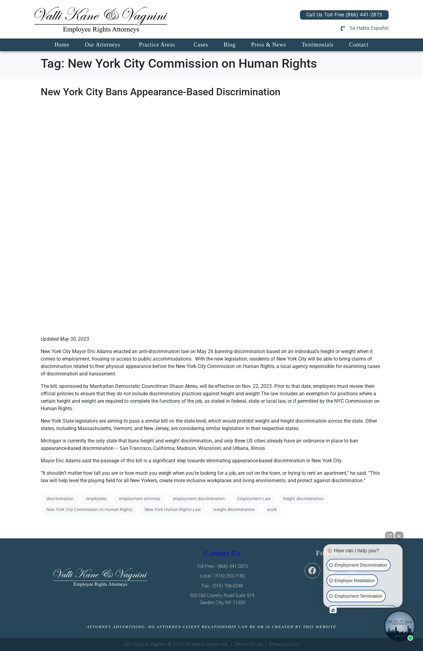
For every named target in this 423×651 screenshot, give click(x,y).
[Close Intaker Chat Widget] (399, 536)
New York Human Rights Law (173, 509)
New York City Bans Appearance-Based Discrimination (160, 92)
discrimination (60, 498)
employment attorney (139, 498)
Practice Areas (157, 45)
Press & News (268, 45)
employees (96, 498)
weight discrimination (234, 509)
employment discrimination (199, 498)
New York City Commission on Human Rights (89, 509)
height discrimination (303, 498)
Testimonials (318, 45)
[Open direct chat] (389, 536)
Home (62, 45)
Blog (230, 45)
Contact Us (222, 553)
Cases (201, 45)
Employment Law (254, 498)
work (272, 509)
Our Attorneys (102, 45)
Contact (358, 45)
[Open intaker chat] (333, 610)
